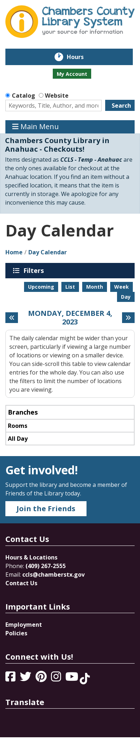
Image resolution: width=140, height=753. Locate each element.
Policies (16, 633)
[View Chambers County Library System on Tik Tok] (85, 679)
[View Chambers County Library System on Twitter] (26, 679)
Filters (34, 270)
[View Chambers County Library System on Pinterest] (42, 679)
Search (121, 105)
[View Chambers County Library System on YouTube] (72, 679)
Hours (80, 57)
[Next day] (128, 317)
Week (121, 286)
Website (57, 95)
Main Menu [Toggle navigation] (35, 127)
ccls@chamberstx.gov (53, 574)
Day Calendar (47, 252)
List (70, 286)
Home (14, 252)
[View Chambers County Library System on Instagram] (56, 679)
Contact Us (21, 583)
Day (126, 296)
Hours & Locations (31, 557)
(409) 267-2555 (45, 566)
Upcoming (41, 286)
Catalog (23, 95)
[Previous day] (11, 317)
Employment (23, 625)
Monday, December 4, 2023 (70, 317)
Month (94, 286)
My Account (72, 73)
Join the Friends (46, 508)
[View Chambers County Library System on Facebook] (11, 679)
